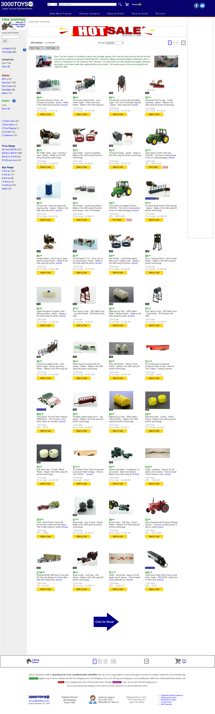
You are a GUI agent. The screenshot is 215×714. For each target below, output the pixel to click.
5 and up (6, 174)
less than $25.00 (9, 149)
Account (160, 13)
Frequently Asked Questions (172, 695)
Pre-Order (7, 52)
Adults (5, 189)
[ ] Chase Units (8, 121)
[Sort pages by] (114, 42)
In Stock (6, 48)
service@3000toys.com (39, 701)
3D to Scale (7, 86)
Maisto (5, 93)
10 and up (6, 182)
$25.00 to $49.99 (9, 153)
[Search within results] (11, 36)
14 (183, 43)
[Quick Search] (88, 4)
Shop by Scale (140, 13)
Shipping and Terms (168, 698)
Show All (6, 67)
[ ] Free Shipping (9, 128)
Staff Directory (166, 704)
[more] (64, 105)
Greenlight (6, 90)
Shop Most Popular (61, 13)
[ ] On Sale (6, 132)
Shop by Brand (116, 13)
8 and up (6, 178)
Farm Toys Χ (36, 48)
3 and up (6, 171)
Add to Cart (45, 114)
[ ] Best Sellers (8, 125)
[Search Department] (52, 4)
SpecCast (6, 82)
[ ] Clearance (7, 135)
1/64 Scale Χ (52, 48)
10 (113, 661)
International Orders (168, 700)
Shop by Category (89, 13)
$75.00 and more (9, 160)
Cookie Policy (166, 702)
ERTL (4, 79)
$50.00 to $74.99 (9, 157)
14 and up (6, 185)
